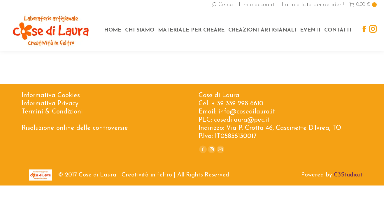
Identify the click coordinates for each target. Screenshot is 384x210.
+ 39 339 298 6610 (237, 103)
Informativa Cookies (51, 95)
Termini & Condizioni (52, 111)
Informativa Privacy (50, 103)
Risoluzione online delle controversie (75, 128)
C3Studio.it (348, 175)
